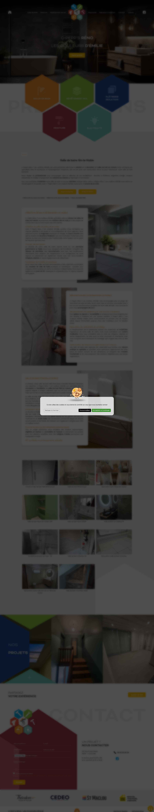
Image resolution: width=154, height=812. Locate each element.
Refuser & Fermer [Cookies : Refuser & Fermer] (52, 410)
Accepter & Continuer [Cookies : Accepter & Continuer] (101, 410)
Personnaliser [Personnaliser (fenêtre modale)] (85, 410)
